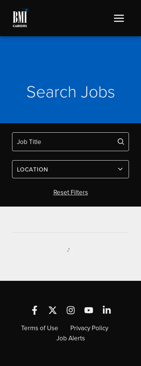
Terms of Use (39, 327)
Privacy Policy (89, 327)
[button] (119, 18)
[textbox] (66, 169)
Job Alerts (70, 338)
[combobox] (70, 169)
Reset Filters (70, 192)
